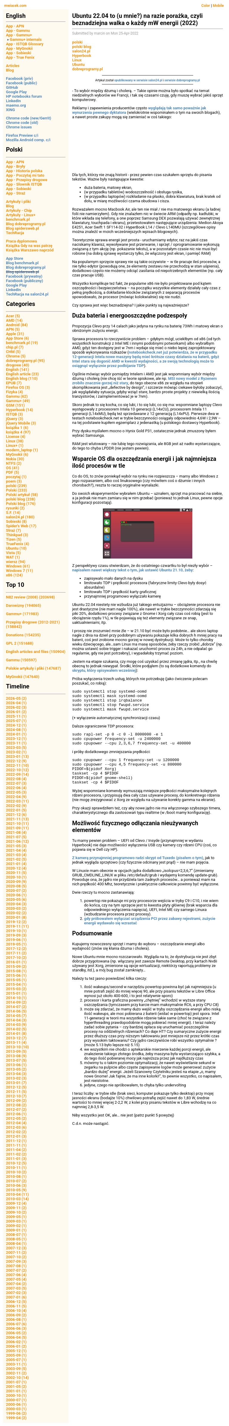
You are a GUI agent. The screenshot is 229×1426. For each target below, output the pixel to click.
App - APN (15, 26)
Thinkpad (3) (17, 535)
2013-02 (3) (16, 1078)
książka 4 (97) (18, 432)
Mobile (218, 6)
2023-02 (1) (16, 752)
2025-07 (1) (16, 721)
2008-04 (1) (16, 1243)
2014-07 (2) (16, 1006)
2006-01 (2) (16, 1346)
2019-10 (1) (16, 931)
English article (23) (22, 374)
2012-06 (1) (16, 1114)
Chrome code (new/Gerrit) (28, 118)
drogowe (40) (17, 365)
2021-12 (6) (16, 814)
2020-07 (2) (16, 890)
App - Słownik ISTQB (24, 184)
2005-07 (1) (16, 1359)
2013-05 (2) (16, 1069)
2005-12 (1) (16, 1351)
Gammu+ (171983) (22, 614)
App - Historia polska (24, 171)
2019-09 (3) (16, 935)
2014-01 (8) (16, 1033)
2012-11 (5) (16, 1091)
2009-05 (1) (16, 1216)
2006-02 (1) (16, 1342)
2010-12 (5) (16, 1163)
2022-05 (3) (16, 792)
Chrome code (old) (22, 122)
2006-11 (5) (16, 1306)
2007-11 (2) (16, 1252)
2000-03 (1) (16, 1409)
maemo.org (16, 105)
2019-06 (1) (16, 939)
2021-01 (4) (16, 863)
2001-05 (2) (16, 1386)
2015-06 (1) (16, 975)
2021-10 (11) (17, 823)
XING (10, 110)
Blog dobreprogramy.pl (25, 224)
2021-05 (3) (16, 846)
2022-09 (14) (17, 774)
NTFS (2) (13, 463)
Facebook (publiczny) (24, 281)
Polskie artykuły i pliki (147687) (33, 668)
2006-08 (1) (16, 1319)
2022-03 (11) (17, 801)
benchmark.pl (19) (22, 342)
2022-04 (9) (16, 796)
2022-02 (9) (16, 805)
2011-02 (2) (16, 1154)
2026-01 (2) (16, 712)
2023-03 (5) (16, 747)
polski (77, 42)
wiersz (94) (15, 561)
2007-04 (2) (16, 1284)
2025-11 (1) (16, 716)
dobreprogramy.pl (87, 69)
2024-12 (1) (16, 725)
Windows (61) (18, 566)
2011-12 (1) (16, 1141)
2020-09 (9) (16, 881)
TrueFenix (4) (17, 544)
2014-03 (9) (16, 1024)
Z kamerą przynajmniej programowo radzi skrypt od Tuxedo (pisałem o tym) (137, 858)
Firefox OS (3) (18, 387)
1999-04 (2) (16, 1418)
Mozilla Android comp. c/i (28, 140)
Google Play (16, 92)
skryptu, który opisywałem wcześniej (104, 670)
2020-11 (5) (16, 872)
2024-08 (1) (16, 729)
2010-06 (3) (16, 1185)
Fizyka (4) (14, 392)
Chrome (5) (16, 356)
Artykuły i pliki (18, 201)
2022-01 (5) (16, 810)
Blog (10, 70)
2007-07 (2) (16, 1270)
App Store (14, 258)
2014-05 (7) (16, 1015)
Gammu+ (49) (18, 401)
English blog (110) (22, 378)
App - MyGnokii (19, 48)
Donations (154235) (23, 635)
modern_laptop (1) (22, 450)
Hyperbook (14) (19, 410)
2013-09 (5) (16, 1051)
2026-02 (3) (16, 707)
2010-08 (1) (16, 1176)
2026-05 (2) (16, 698)
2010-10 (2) (16, 1172)
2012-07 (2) (16, 1109)
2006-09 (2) (16, 1315)
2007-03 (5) (16, 1288)
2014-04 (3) (16, 1020)
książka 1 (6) (17, 427)
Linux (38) (15, 441)
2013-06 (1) (16, 1065)
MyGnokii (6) (17, 454)
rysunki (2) (15, 508)
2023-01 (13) (17, 756)
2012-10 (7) (16, 1096)
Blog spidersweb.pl (22, 228)
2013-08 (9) (16, 1056)
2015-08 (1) (16, 971)
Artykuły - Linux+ (20, 215)
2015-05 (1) (16, 980)
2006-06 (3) (16, 1328)
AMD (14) (14, 320)
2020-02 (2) (16, 913)
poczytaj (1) (16, 477)
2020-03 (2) (16, 908)
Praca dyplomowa (21, 241)
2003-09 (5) (16, 1368)
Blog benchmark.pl (22, 263)
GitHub (12, 87)
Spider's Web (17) (21, 526)
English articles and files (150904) (35, 651)
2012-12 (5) (16, 1087)
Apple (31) (15, 334)
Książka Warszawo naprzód (30, 250)
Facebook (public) (21, 83)
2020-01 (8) (16, 917)
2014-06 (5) (16, 1011)
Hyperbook (81, 55)
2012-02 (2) (16, 1132)
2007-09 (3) (16, 1261)
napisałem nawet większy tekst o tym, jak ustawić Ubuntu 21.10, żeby (132, 570)
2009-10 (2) (16, 1212)
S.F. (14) (13, 512)
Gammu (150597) (21, 660)
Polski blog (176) (20, 503)
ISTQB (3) (14, 414)
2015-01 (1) (16, 993)
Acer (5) (13, 316)
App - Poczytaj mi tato (25, 175)
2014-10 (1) (16, 998)
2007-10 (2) (16, 1257)
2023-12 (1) (16, 738)
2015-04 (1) (16, 984)
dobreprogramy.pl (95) (25, 360)
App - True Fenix (20, 57)
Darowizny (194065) (23, 605)
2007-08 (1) (16, 1266)
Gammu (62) (17, 396)
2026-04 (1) (16, 703)
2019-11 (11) (17, 926)
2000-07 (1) (16, 1400)
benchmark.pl (18, 219)
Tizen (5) (13, 539)
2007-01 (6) (16, 1297)
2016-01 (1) (16, 962)
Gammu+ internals (26, 39)
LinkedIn (13, 101)
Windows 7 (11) (19, 570)
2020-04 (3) (16, 904)
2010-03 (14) (17, 1199)
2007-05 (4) (16, 1279)
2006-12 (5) (16, 1301)
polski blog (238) (20, 499)
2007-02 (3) (16, 1292)
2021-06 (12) (17, 841)
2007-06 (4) (16, 1275)
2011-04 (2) (16, 1149)
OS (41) (12, 468)
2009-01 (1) (16, 1230)
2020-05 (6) (16, 899)
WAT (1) (13, 557)
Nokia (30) (15, 459)
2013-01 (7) (16, 1082)
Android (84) (17, 325)
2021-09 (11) (17, 828)
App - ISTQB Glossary (25, 44)
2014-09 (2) (16, 1002)
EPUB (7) (13, 383)
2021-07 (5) (16, 837)
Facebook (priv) (19, 78)
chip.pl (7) (15, 347)
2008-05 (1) (16, 1239)
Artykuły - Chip (19, 210)
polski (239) (16, 485)
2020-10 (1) (16, 877)
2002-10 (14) (17, 1377)
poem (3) (14, 481)
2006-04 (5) (16, 1337)
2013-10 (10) (17, 1047)
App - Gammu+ (19, 35)
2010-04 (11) (17, 1194)
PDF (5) (12, 472)
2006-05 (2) (16, 1333)
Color (205, 6)
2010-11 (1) (16, 1167)
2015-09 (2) (16, 966)
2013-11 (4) (16, 1042)
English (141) (17, 369)
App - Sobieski (18, 53)
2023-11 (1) (16, 743)
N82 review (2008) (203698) (30, 597)
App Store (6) (17, 338)
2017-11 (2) (16, 953)
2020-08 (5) (16, 886)
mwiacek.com (15, 6)
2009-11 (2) (16, 1208)
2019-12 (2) (16, 922)
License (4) (15, 436)
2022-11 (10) (17, 765)
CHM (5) (13, 351)
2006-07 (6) (16, 1324)
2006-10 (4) (16, 1310)
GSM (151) (15, 405)
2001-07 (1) (16, 1382)
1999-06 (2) (16, 1413)
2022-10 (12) (17, 770)
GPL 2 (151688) (19, 643)
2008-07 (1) (16, 1234)
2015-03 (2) (16, 989)
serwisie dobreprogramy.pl (182, 80)
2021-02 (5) (16, 859)
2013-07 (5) (16, 1060)
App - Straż (15, 193)
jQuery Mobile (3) (21, 423)
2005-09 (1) (16, 1355)
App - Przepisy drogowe (26, 180)
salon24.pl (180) (20, 517)
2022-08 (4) (16, 779)
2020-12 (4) (16, 868)
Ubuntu (78, 64)
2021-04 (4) (16, 850)
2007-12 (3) (16, 1248)
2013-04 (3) (16, 1074)
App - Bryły (15, 166)
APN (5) (13, 329)
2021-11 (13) (17, 819)
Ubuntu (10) (16, 548)
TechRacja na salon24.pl (27, 294)
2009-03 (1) (16, 1221)
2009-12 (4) (16, 1203)
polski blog (81, 46)
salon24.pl (81, 51)
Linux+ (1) (14, 445)
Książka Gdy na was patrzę (29, 245)
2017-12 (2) (16, 948)
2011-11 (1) (16, 1145)
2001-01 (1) (16, 1391)
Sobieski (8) (16, 521)
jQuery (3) (14, 418)
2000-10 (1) (16, 1395)
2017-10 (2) (16, 957)
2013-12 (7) (16, 1038)
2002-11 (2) (16, 1373)
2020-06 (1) (16, 895)
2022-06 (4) (16, 788)
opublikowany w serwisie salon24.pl (138, 80)
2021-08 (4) (16, 832)
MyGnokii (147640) (22, 676)
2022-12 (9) (16, 761)
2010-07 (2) (16, 1181)
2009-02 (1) (16, 1225)
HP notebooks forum (24, 96)
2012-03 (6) (16, 1127)
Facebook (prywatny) (24, 276)
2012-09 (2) (16, 1100)
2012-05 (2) (16, 1118)
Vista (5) (13, 553)
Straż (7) (13, 530)
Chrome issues (19, 127)
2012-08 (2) (16, 1105)
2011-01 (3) (16, 1158)
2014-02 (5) (16, 1029)
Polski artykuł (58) (22, 494)
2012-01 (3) (16, 1136)
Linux (77, 60)
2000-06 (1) (16, 1404)
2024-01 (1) (16, 734)
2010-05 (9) (16, 1190)
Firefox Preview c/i (22, 135)
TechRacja (15, 233)
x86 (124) (14, 575)
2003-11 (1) (16, 1364)
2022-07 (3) (16, 783)
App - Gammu (18, 30)
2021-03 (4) (16, 855)
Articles (12, 65)
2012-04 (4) (16, 1123)
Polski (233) (16, 490)
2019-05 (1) (16, 944)
